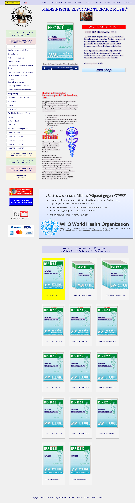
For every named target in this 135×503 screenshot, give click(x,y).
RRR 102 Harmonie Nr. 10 (107, 434)
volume (76, 68)
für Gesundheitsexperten (17, 129)
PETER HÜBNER (56, 3)
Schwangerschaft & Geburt (18, 86)
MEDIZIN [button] (78, 3)
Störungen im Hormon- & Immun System (20, 67)
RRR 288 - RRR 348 (15, 140)
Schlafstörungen (14, 54)
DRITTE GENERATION (21, 154)
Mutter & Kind (13, 121)
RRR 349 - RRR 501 (15, 144)
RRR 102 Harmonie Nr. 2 (53, 341)
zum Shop (103, 70)
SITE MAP (116, 3)
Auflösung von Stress (16, 58)
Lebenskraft (12, 109)
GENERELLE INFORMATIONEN (21, 176)
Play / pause (44, 68)
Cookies (93, 498)
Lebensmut (12, 105)
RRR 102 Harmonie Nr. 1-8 (83, 295)
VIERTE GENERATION (21, 162)
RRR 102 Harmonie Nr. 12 (80, 480)
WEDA (98, 3)
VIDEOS (107, 3)
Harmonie (11, 117)
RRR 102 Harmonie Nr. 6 (80, 387)
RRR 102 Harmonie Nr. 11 (54, 480)
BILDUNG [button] (89, 3)
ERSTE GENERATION (21, 34)
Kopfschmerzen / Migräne (18, 50)
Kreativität (12, 101)
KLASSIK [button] (68, 3)
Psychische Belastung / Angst (19, 113)
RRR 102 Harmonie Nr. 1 (53, 295)
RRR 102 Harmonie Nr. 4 (107, 341)
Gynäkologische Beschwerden (19, 90)
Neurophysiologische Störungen (20, 72)
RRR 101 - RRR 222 (15, 133)
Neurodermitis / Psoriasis (17, 76)
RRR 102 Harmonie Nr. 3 (80, 341)
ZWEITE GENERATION (21, 41)
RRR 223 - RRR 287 (15, 136)
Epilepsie (11, 125)
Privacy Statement (83, 498)
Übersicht (11, 46)
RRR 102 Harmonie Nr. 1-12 (115, 295)
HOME (45, 3)
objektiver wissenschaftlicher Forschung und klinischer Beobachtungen (103, 37)
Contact (100, 498)
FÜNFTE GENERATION (21, 169)
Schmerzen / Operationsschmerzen (16, 81)
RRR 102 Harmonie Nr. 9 (80, 434)
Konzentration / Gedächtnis (18, 97)
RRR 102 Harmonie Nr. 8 (53, 434)
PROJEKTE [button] (127, 3)
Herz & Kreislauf (14, 62)
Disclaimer (71, 498)
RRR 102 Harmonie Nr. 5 (53, 387)
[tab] (21, 33)
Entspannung (13, 94)
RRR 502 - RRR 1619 (16, 148)
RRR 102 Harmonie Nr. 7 (107, 387)
